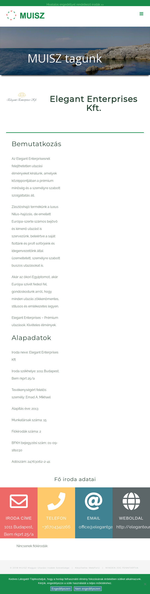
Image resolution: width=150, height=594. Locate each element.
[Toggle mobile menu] (142, 14)
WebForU (94, 567)
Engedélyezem (61, 588)
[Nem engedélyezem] (145, 584)
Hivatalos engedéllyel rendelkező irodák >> (75, 4)
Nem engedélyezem (88, 588)
